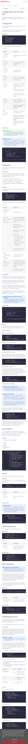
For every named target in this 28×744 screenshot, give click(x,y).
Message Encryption (6, 283)
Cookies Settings (14, 739)
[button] (14, 8)
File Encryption (15, 283)
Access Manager (17, 77)
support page (6, 390)
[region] (14, 736)
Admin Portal (15, 389)
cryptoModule (17, 270)
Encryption (8, 293)
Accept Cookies (14, 741)
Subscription (14, 435)
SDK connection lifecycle (17, 250)
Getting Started (5, 169)
